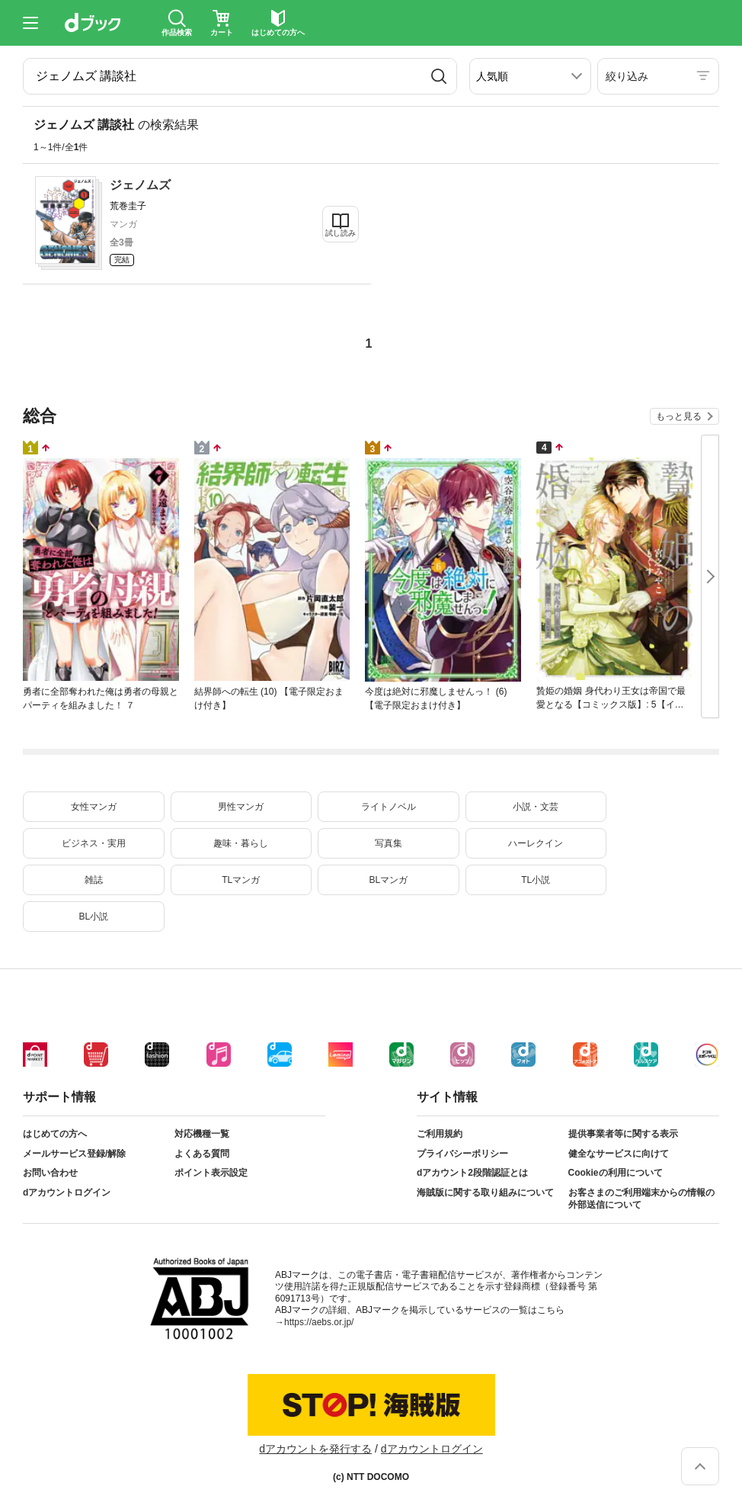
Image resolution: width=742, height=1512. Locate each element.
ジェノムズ (140, 184)
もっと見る (679, 416)
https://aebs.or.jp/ (318, 1322)
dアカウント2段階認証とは (472, 1172)
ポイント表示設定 (211, 1172)
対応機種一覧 (201, 1133)
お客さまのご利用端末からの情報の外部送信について (641, 1198)
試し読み (340, 233)
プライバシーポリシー (462, 1153)
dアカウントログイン (66, 1192)
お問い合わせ (50, 1172)
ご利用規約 (439, 1133)
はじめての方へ (55, 1133)
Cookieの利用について (615, 1172)
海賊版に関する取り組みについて (485, 1192)
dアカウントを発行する (315, 1449)
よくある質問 (201, 1153)
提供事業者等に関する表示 (623, 1133)
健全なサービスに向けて (618, 1153)
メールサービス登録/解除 (74, 1153)
